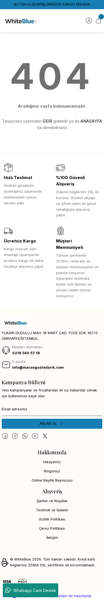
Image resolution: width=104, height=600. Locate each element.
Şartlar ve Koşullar (52, 501)
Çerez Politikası (52, 528)
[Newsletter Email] (52, 409)
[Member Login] (89, 20)
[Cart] (98, 20)
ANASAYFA (91, 121)
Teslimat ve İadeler (52, 510)
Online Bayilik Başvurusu (52, 480)
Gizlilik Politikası (52, 519)
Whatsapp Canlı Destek (30, 590)
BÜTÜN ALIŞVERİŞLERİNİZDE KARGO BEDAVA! (52, 4)
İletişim (52, 537)
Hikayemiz (52, 462)
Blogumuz (52, 471)
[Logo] (20, 20)
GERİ (47, 121)
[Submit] (52, 424)
